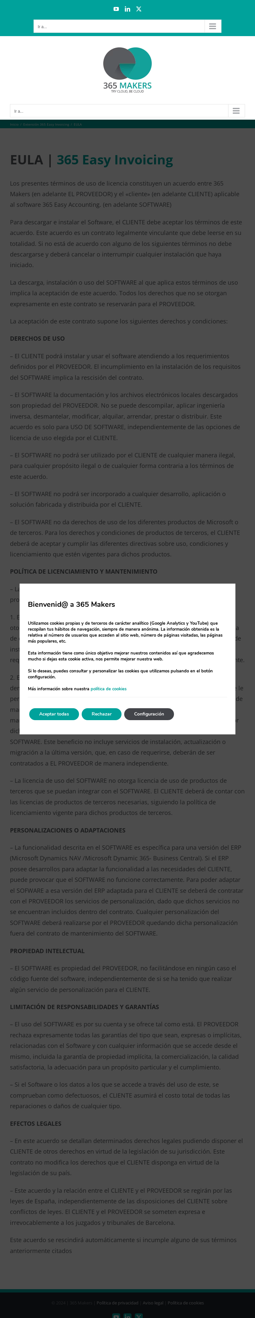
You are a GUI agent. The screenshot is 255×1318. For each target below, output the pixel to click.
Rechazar (102, 714)
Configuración (149, 714)
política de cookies (109, 689)
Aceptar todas (54, 714)
